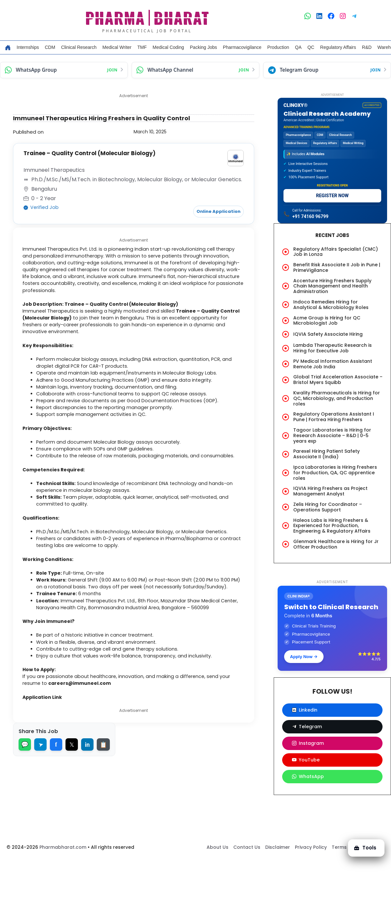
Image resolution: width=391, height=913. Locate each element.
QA (298, 47)
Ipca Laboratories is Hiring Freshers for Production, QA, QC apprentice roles (335, 472)
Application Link (47, 748)
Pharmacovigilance (242, 47)
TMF (142, 47)
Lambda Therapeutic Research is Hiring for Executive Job (332, 348)
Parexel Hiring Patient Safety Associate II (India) (326, 454)
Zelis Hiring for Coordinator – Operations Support (327, 507)
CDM (50, 47)
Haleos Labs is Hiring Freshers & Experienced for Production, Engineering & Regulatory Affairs (331, 526)
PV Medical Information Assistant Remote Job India (332, 364)
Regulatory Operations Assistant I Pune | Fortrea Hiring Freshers (333, 417)
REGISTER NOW (332, 195)
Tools (363, 843)
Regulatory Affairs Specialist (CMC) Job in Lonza (335, 252)
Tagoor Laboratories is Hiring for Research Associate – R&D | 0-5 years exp (332, 435)
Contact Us (246, 863)
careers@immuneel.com (86, 733)
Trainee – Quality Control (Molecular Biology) (92, 153)
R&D (367, 47)
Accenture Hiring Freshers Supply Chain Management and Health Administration (332, 286)
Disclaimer (277, 863)
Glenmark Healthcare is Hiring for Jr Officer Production (336, 544)
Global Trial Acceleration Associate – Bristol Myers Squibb (338, 380)
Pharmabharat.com (62, 863)
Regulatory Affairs (338, 47)
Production (278, 47)
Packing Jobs (203, 47)
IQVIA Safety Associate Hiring (328, 334)
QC (311, 47)
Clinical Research (78, 47)
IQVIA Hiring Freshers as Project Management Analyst (330, 491)
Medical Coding (168, 47)
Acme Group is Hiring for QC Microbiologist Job (326, 321)
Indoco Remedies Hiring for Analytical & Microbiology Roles (331, 305)
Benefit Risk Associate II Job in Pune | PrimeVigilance (336, 267)
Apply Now (304, 656)
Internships (28, 47)
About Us (217, 863)
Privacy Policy (311, 863)
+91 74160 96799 (310, 216)
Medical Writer (116, 47)
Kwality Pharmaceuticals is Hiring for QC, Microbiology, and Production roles (336, 398)
